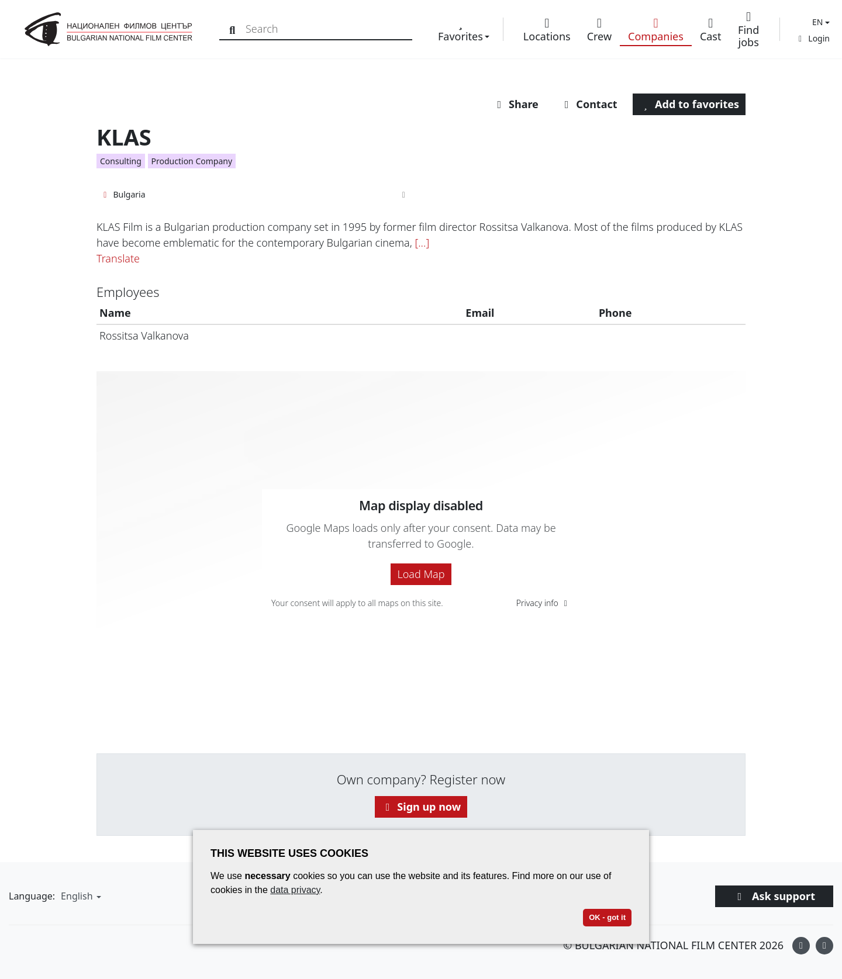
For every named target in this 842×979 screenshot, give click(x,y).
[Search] (235, 29)
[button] (819, 22)
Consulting (121, 161)
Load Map (420, 574)
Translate (118, 258)
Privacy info (543, 602)
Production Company (192, 161)
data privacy (295, 890)
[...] (422, 243)
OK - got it (607, 917)
